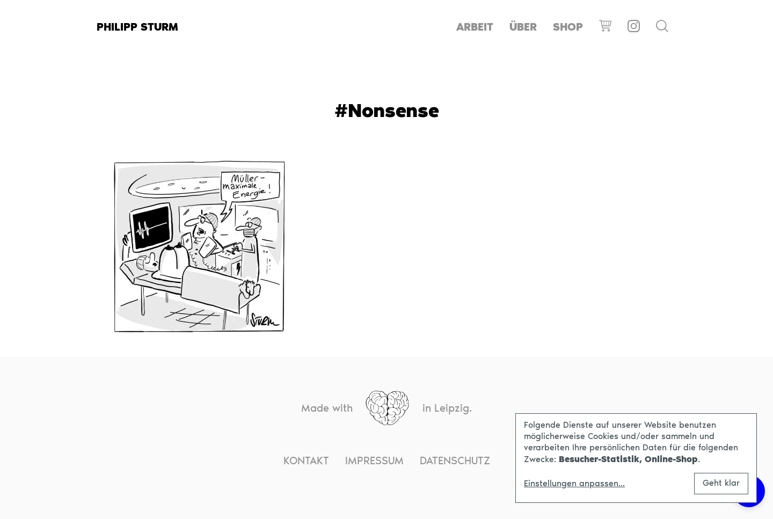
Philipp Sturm (137, 26)
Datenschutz (455, 460)
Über (523, 26)
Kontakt (306, 460)
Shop (568, 26)
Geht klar (721, 483)
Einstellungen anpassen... (574, 483)
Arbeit (474, 26)
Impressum (374, 460)
